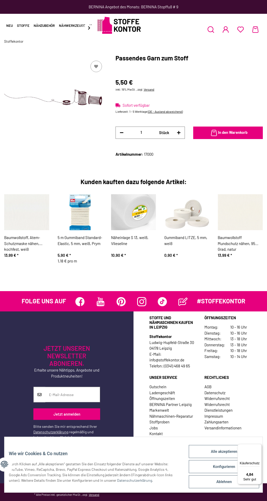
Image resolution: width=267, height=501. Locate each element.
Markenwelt (159, 410)
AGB (207, 386)
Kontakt (156, 433)
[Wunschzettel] (240, 29)
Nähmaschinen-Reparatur (171, 416)
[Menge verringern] (122, 133)
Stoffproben (159, 421)
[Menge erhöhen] (179, 133)
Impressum (213, 416)
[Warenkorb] (255, 29)
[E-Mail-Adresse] (72, 395)
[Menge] (141, 132)
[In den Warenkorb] (228, 133)
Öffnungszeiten (162, 398)
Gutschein (157, 386)
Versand (149, 89)
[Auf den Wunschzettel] (96, 66)
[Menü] (259, 447)
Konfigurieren (220, 469)
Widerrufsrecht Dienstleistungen (218, 407)
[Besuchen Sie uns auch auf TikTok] (162, 301)
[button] (210, 29)
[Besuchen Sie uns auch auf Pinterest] (121, 301)
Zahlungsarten (216, 421)
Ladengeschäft (162, 392)
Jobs (153, 427)
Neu (9, 25)
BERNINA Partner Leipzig (170, 404)
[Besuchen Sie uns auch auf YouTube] (100, 301)
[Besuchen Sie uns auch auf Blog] (183, 301)
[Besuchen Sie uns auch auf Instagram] (141, 301)
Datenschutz (215, 392)
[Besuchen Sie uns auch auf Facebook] (80, 301)
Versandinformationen (222, 427)
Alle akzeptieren (220, 455)
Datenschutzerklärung (50, 432)
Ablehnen (220, 482)
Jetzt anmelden (66, 414)
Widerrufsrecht (217, 398)
